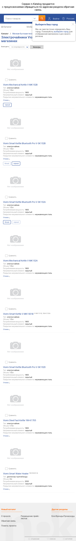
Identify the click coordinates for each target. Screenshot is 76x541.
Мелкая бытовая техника (23, 34)
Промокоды (69, 516)
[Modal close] (71, 24)
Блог (54, 516)
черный (16, 222)
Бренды (60, 516)
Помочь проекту (8, 526)
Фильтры (37, 47)
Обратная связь (8, 521)
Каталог (7, 27)
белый (7, 163)
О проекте (6, 516)
